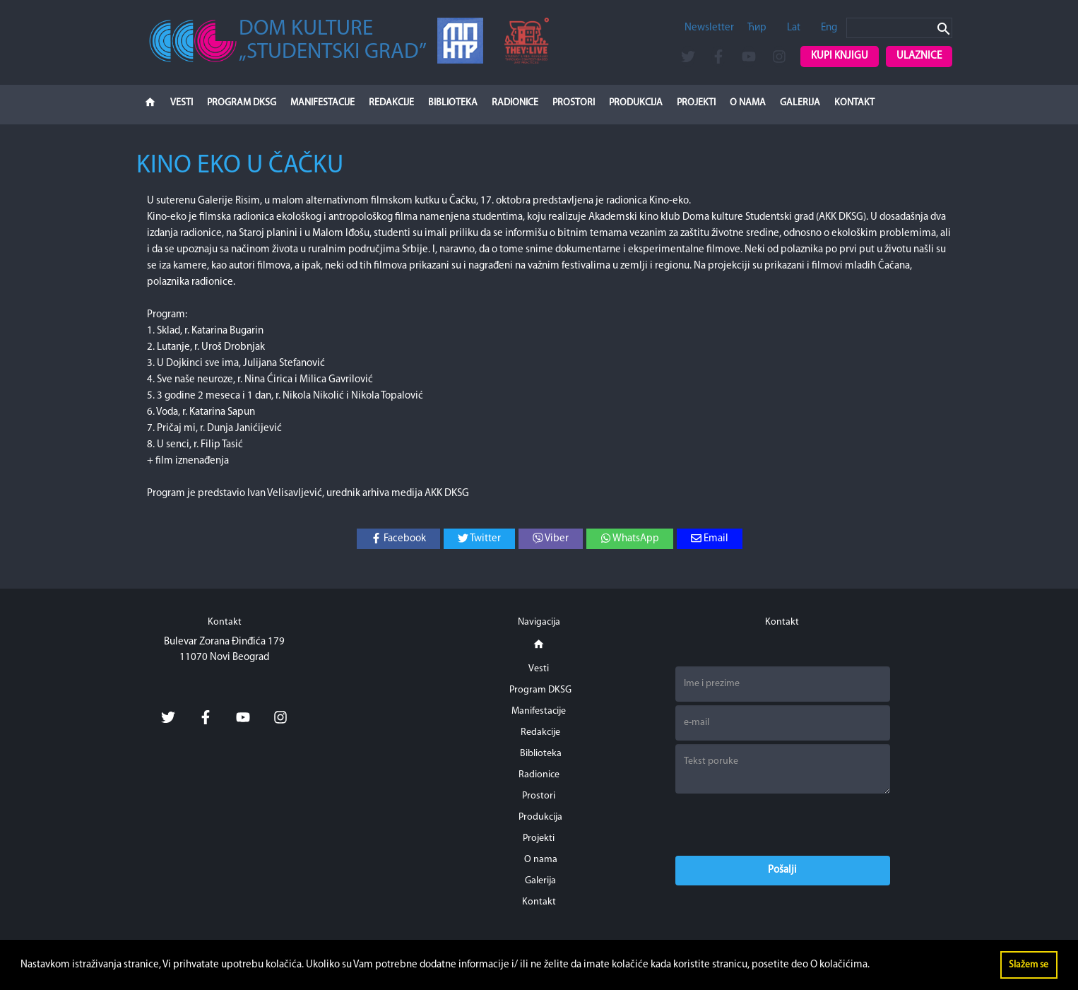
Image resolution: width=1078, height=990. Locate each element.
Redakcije (391, 103)
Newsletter (709, 28)
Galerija (800, 103)
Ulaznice (919, 56)
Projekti (696, 103)
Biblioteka (453, 103)
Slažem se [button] (1028, 965)
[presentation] (782, 824)
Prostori (573, 103)
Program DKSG (241, 103)
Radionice (515, 103)
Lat (793, 28)
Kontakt (854, 103)
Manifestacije (322, 103)
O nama (748, 103)
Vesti (181, 103)
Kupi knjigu (839, 56)
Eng (829, 28)
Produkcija (636, 103)
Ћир (756, 28)
